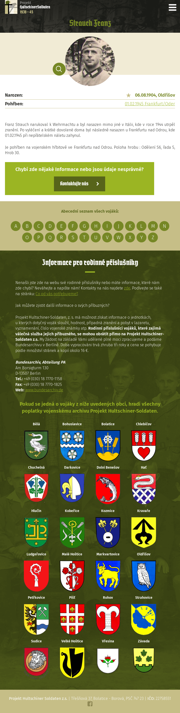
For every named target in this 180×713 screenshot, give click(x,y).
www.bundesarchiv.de (44, 390)
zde (127, 288)
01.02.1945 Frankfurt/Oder (150, 104)
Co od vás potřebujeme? (56, 293)
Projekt (35, 7)
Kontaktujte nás (74, 183)
